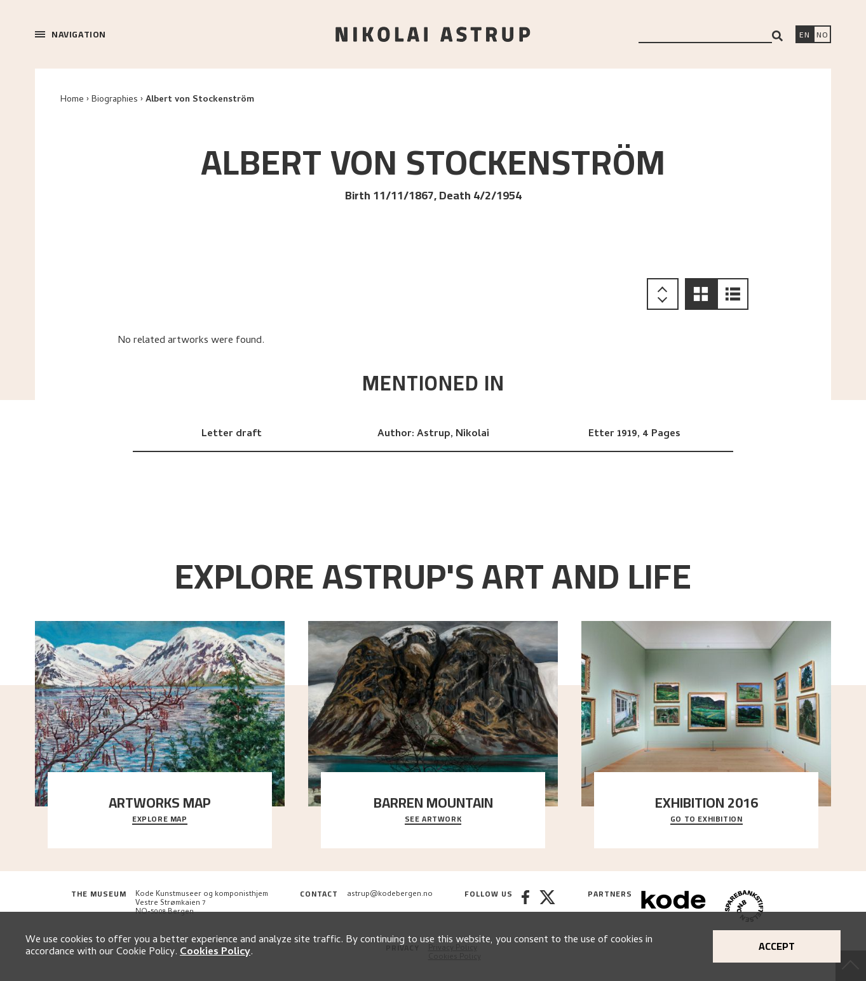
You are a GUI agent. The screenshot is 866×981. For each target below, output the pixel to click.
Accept (777, 946)
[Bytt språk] (822, 35)
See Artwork (433, 820)
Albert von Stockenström (199, 100)
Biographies (114, 100)
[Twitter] (547, 907)
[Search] (777, 35)
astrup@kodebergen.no (390, 894)
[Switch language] (804, 35)
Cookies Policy (215, 952)
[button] (701, 294)
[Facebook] (525, 907)
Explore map (159, 820)
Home (72, 100)
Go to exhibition (706, 820)
